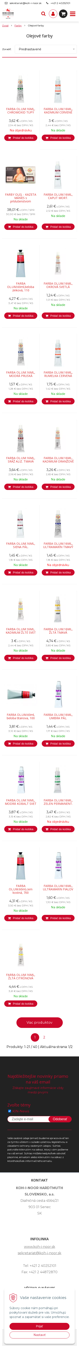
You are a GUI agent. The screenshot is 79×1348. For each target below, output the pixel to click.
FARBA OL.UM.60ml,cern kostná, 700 (20, 889)
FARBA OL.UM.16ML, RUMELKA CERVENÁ (58, 374)
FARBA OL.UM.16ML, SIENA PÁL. (20, 545)
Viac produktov (39, 1023)
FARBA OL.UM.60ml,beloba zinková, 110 (20, 287)
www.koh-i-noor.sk (39, 1247)
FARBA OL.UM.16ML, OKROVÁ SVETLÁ (58, 285)
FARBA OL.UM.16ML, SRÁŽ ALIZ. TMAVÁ (20, 459)
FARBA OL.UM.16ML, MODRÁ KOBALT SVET (20, 802)
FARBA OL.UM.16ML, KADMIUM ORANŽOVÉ (58, 459)
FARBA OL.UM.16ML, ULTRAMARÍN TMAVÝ (58, 545)
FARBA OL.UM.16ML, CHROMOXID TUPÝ (20, 110)
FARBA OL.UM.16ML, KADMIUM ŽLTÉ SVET (21, 631)
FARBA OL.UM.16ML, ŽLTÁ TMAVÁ (58, 631)
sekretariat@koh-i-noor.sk (26, 3)
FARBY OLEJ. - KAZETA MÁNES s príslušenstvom (20, 198)
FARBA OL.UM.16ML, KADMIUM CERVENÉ (58, 110)
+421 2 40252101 (60, 3)
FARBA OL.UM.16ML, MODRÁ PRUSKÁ (20, 374)
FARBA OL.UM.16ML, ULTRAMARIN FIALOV (58, 887)
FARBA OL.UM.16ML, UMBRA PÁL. (58, 716)
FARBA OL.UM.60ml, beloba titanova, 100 (21, 716)
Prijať (39, 1326)
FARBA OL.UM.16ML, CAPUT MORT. (58, 196)
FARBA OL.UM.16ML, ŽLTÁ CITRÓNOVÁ (20, 976)
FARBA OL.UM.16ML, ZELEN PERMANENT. (58, 802)
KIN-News (20, 1111)
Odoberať (60, 1119)
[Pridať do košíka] (20, 138)
